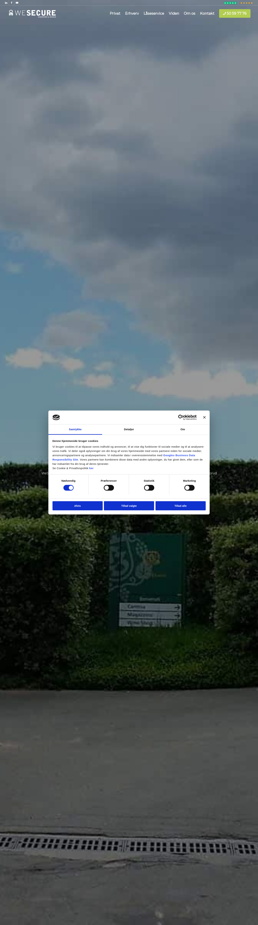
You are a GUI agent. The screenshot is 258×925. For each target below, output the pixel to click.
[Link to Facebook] (11, 2)
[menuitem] (230, 3)
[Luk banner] (204, 417)
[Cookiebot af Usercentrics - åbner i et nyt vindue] (181, 417)
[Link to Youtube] (17, 2)
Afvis (77, 505)
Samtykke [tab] (75, 429)
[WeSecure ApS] (32, 13)
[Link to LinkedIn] (6, 2)
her (91, 468)
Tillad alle (180, 505)
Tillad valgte (129, 505)
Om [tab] (182, 429)
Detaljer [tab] (129, 429)
